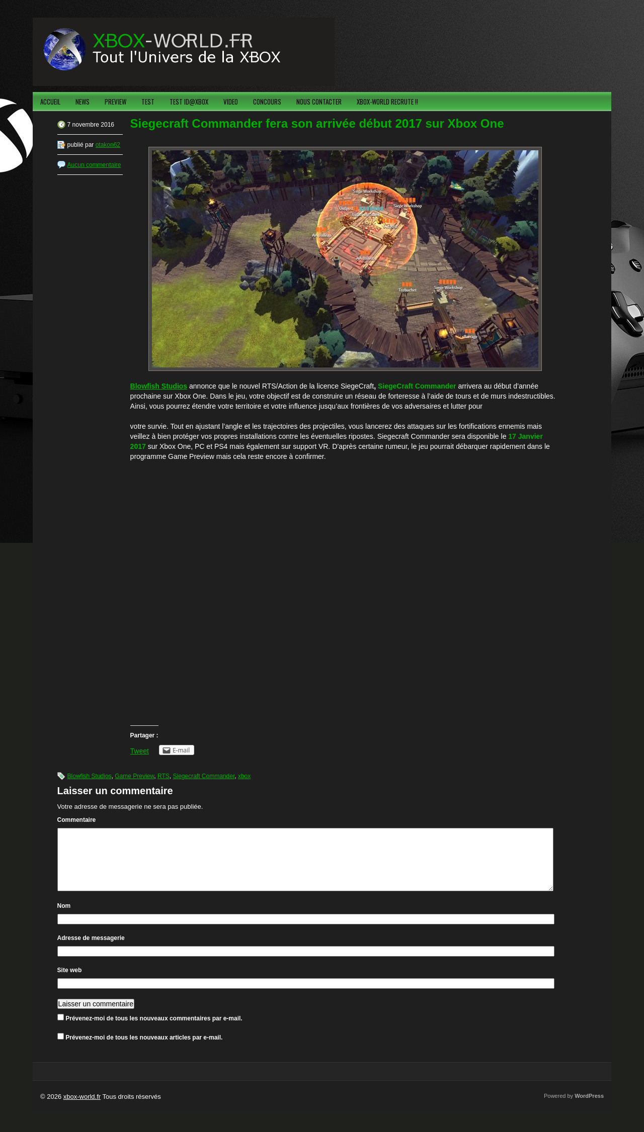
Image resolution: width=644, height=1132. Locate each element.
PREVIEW (115, 102)
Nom (64, 917)
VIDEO (230, 102)
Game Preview (134, 776)
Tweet (139, 751)
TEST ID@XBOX (189, 102)
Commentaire (76, 819)
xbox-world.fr (82, 1108)
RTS (163, 776)
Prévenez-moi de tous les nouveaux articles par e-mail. (143, 1049)
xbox (244, 776)
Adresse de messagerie (91, 950)
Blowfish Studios (89, 776)
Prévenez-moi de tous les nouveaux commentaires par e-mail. (153, 1030)
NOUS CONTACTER (319, 102)
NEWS (82, 102)
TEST (147, 102)
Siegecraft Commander (203, 776)
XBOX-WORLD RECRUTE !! (387, 102)
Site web (69, 982)
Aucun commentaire (94, 164)
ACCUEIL (50, 102)
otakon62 (108, 144)
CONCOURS (267, 102)
